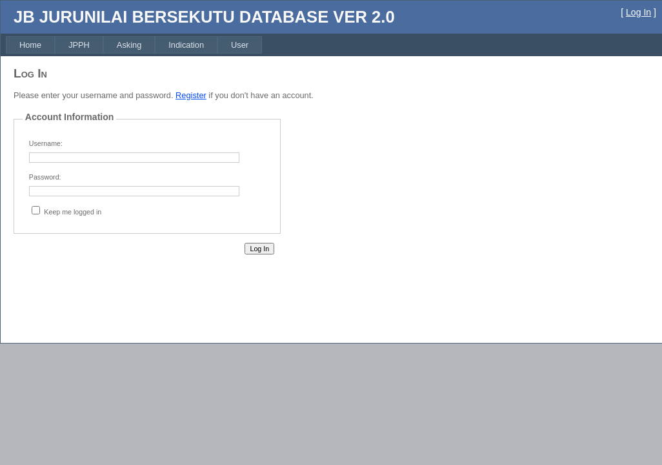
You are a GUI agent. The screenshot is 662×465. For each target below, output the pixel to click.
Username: (46, 143)
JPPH (79, 45)
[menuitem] (30, 45)
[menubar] (134, 45)
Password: (45, 177)
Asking (129, 45)
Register (191, 95)
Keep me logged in (72, 212)
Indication (186, 45)
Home (30, 45)
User (239, 45)
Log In (638, 12)
